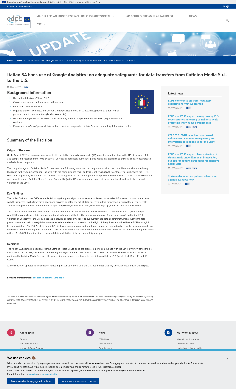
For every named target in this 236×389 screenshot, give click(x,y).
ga (224, 6)
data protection (50, 373)
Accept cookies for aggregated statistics (31, 381)
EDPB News (104, 339)
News (193, 16)
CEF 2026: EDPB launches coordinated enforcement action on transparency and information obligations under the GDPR (191, 138)
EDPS (195, 127)
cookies (33, 373)
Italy (26, 87)
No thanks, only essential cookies (79, 381)
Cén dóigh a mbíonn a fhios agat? (82, 2)
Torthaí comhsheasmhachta (189, 348)
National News (105, 343)
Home (9, 60)
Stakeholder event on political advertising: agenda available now (193, 178)
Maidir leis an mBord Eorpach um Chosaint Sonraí (73, 16)
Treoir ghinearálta (185, 343)
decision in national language (48, 277)
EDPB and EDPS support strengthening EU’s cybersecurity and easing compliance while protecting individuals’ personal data (193, 119)
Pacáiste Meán (105, 348)
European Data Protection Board (19, 6)
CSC (39, 24)
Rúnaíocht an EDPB (29, 343)
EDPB (188, 108)
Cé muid (23, 339)
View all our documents (188, 339)
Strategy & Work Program (31, 348)
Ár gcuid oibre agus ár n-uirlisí (149, 16)
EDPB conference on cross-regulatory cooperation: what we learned (189, 102)
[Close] (227, 358)
